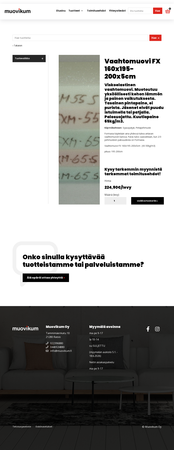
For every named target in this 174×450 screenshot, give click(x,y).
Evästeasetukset (44, 426)
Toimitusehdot (96, 10)
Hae (157, 10)
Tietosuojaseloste (22, 426)
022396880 (54, 343)
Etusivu (61, 10)
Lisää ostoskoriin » (147, 200)
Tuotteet (74, 10)
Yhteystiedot (117, 10)
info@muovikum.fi (59, 351)
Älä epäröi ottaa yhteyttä (46, 277)
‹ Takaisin (17, 45)
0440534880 (55, 347)
